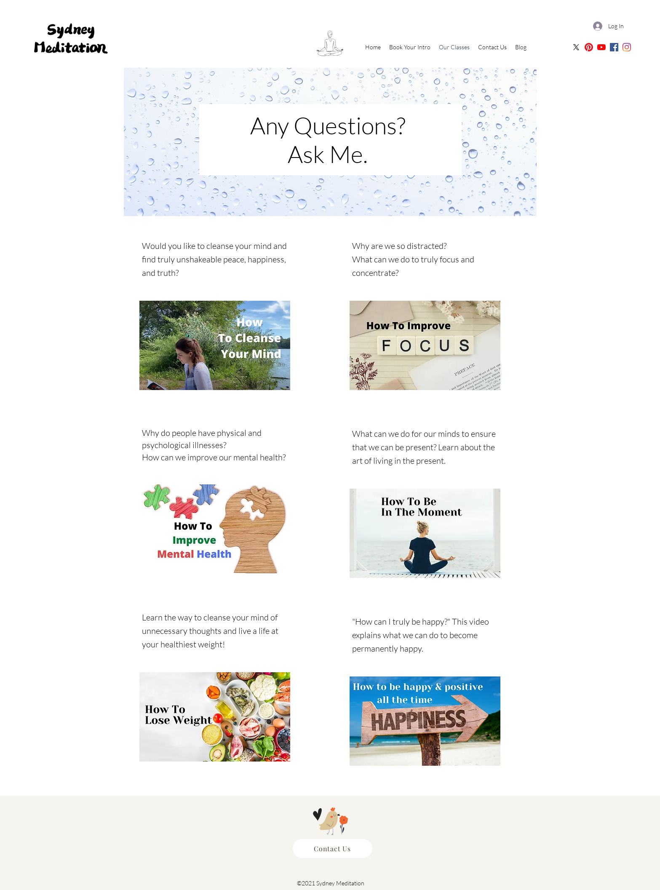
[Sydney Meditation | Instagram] (627, 47)
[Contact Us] (332, 848)
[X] (576, 47)
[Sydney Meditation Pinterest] (589, 47)
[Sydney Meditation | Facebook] (614, 47)
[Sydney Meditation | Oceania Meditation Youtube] (601, 47)
